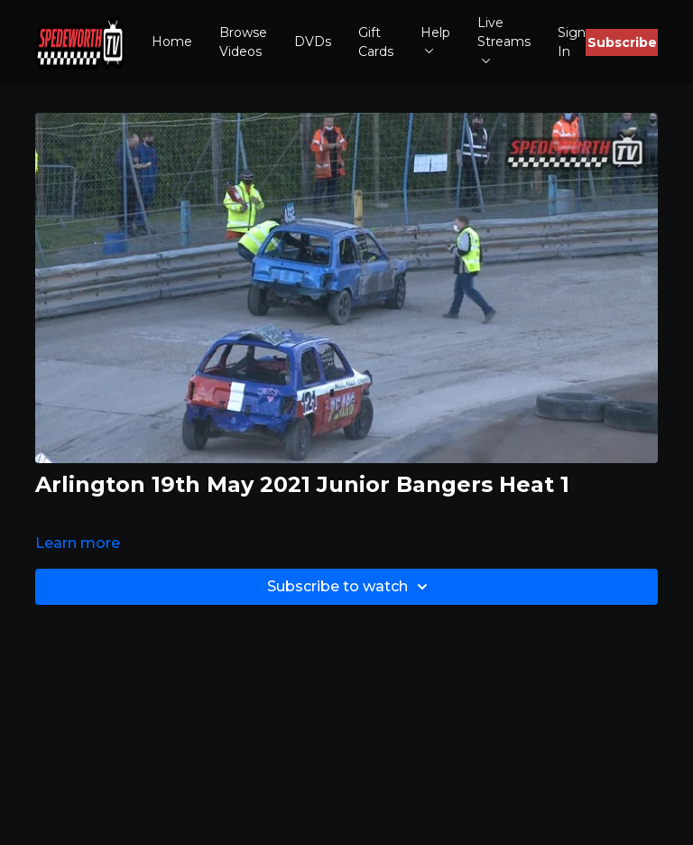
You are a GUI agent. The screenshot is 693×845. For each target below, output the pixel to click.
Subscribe (622, 42)
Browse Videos (243, 42)
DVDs (312, 41)
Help (435, 39)
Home (172, 41)
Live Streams (504, 38)
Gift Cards (375, 42)
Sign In (572, 42)
